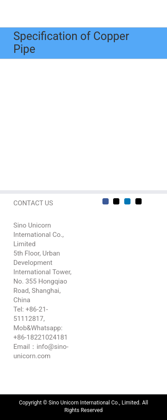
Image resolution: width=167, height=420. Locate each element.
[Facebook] (105, 201)
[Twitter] (116, 201)
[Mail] (138, 201)
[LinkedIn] (127, 201)
